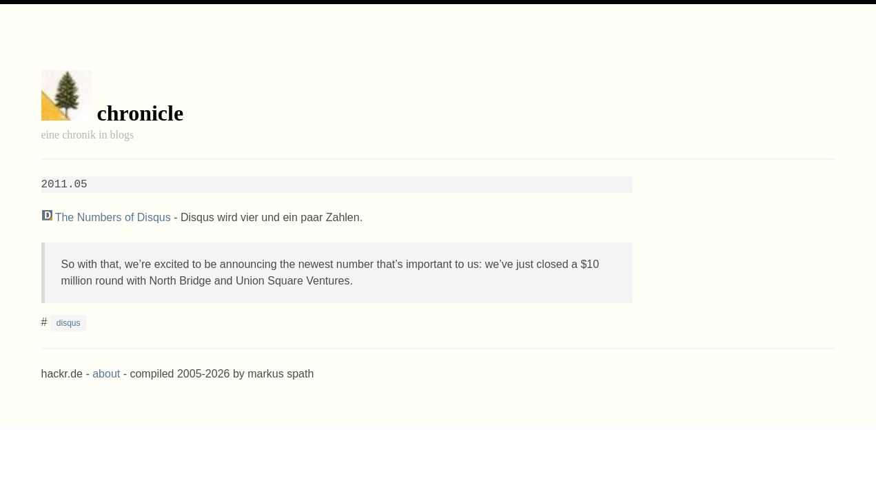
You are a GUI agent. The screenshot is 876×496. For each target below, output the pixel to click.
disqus (69, 323)
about (106, 374)
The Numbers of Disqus (113, 217)
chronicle (140, 113)
